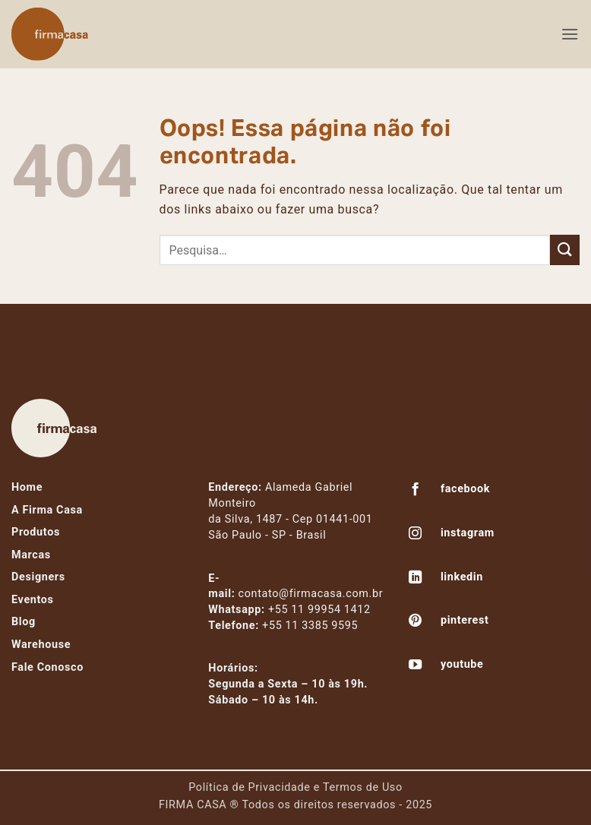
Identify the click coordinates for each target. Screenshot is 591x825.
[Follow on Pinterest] (415, 622)
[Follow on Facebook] (415, 490)
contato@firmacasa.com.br (311, 593)
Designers (38, 577)
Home (27, 487)
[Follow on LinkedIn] (415, 579)
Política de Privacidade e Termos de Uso (295, 787)
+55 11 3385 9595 (310, 625)
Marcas (31, 554)
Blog (23, 621)
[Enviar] (565, 249)
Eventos (32, 599)
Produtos (35, 532)
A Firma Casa (47, 510)
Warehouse (41, 644)
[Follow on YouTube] (415, 666)
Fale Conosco (47, 667)
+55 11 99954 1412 (319, 609)
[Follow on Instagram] (415, 534)
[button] (570, 33)
